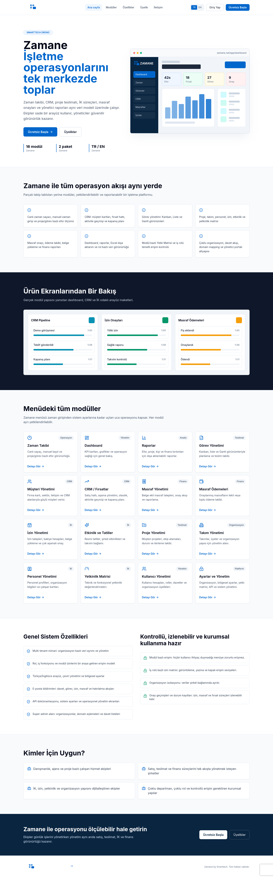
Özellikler (128, 7)
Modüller (111, 7)
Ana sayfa (93, 7)
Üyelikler (70, 132)
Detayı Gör (35, 466)
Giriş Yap (214, 7)
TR (194, 7)
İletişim (158, 7)
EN (200, 7)
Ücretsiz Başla (238, 7)
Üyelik (144, 7)
